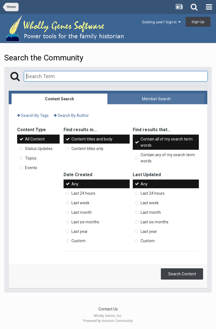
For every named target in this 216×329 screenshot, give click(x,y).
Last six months (85, 222)
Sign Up (198, 22)
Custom (78, 241)
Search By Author (71, 115)
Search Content (182, 274)
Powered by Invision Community (108, 321)
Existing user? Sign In (161, 22)
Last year (79, 231)
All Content (35, 139)
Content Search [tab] (59, 99)
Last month (81, 212)
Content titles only (87, 148)
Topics (31, 158)
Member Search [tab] (156, 99)
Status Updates (39, 148)
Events (31, 167)
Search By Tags (33, 115)
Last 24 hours (83, 193)
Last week (80, 203)
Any (74, 183)
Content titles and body (91, 139)
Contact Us (108, 309)
